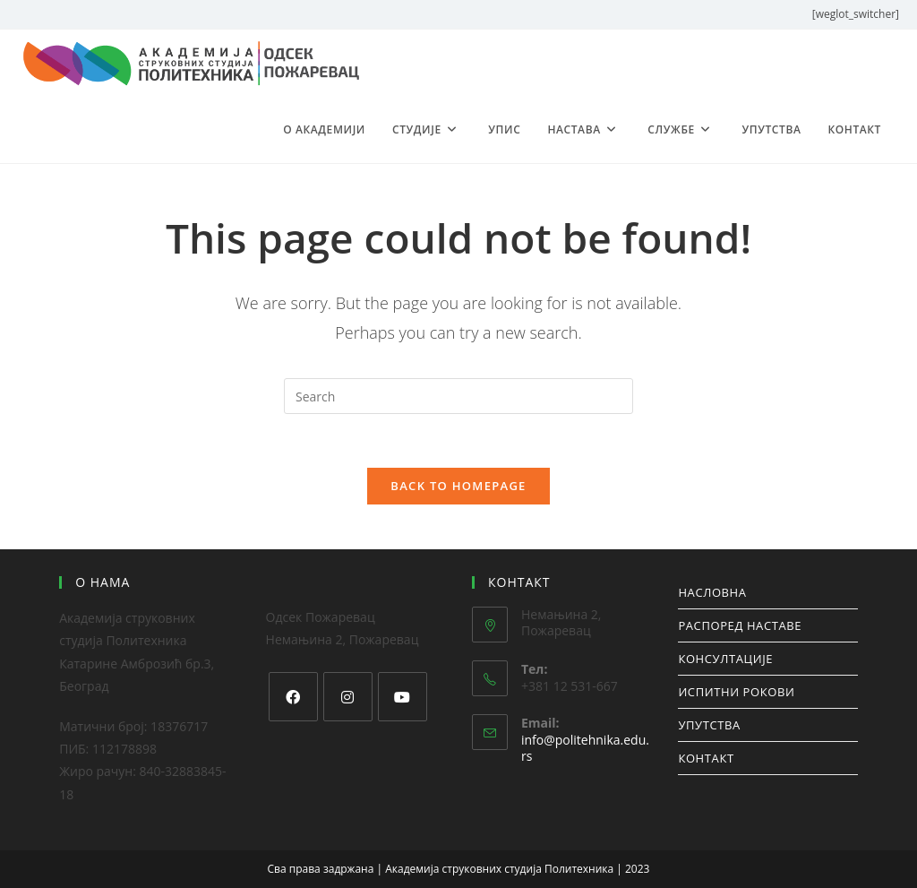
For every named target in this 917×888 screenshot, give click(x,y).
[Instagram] (348, 696)
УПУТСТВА (709, 725)
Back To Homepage (458, 486)
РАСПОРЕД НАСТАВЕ (739, 625)
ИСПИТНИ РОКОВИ (736, 692)
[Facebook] (293, 696)
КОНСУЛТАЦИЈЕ (725, 659)
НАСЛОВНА (712, 592)
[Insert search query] (458, 396)
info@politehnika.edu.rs (585, 747)
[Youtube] (402, 696)
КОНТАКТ (705, 758)
